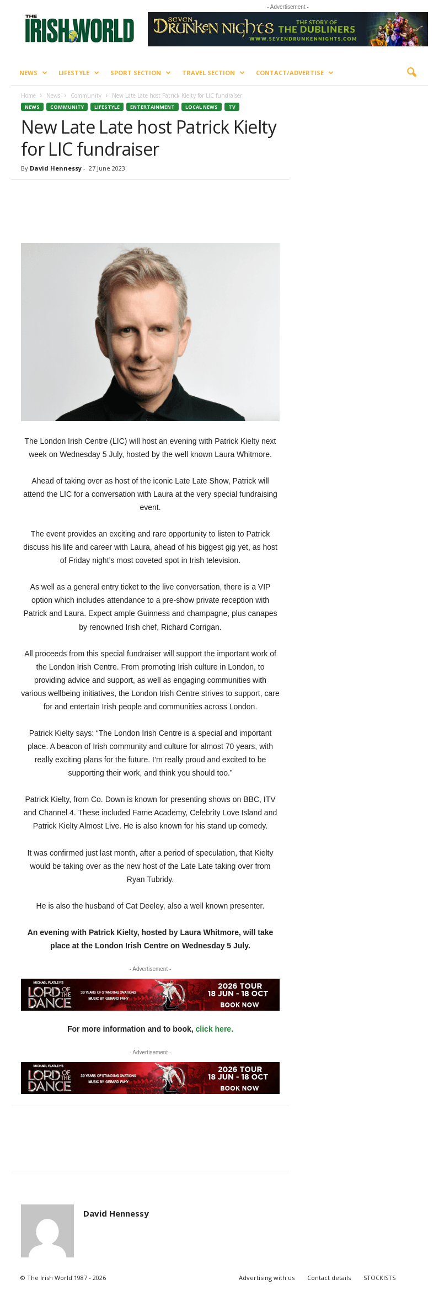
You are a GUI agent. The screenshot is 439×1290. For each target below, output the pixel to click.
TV (231, 106)
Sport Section (140, 73)
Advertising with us (267, 1277)
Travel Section (213, 73)
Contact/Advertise (295, 73)
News (33, 73)
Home (28, 95)
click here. (215, 1028)
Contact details (329, 1277)
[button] (411, 73)
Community (86, 95)
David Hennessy (56, 168)
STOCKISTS (379, 1277)
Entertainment (152, 106)
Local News (201, 106)
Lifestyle (78, 73)
